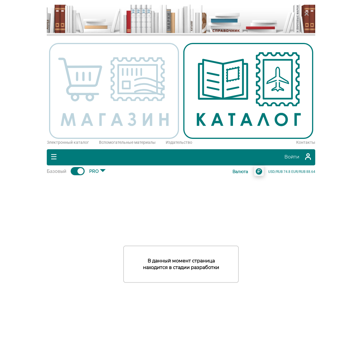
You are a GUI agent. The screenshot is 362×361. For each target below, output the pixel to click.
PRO (94, 171)
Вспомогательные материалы (127, 142)
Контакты (305, 142)
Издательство (179, 142)
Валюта (240, 171)
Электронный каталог (68, 142)
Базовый (56, 171)
